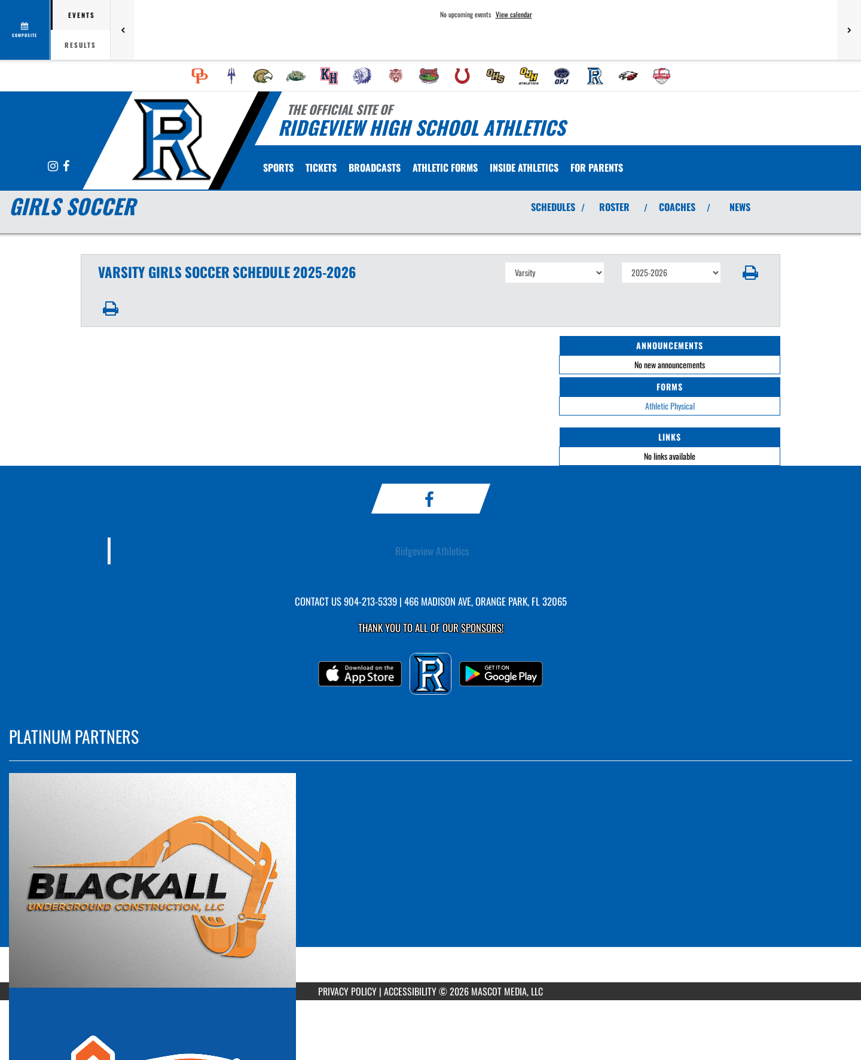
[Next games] (849, 30)
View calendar (514, 14)
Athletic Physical (670, 405)
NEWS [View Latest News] (739, 207)
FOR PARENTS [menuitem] (596, 167)
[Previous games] (123, 30)
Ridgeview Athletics (432, 550)
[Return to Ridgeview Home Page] (171, 139)
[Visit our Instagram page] (54, 166)
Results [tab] (80, 45)
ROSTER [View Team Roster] (614, 207)
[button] (750, 272)
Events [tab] (81, 15)
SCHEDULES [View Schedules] (553, 207)
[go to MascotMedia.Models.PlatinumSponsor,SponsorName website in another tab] (430, 880)
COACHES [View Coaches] (677, 207)
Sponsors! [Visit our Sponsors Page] (482, 627)
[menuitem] (199, 76)
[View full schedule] (25, 30)
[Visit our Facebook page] (66, 166)
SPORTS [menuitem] (278, 167)
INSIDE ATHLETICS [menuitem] (524, 167)
